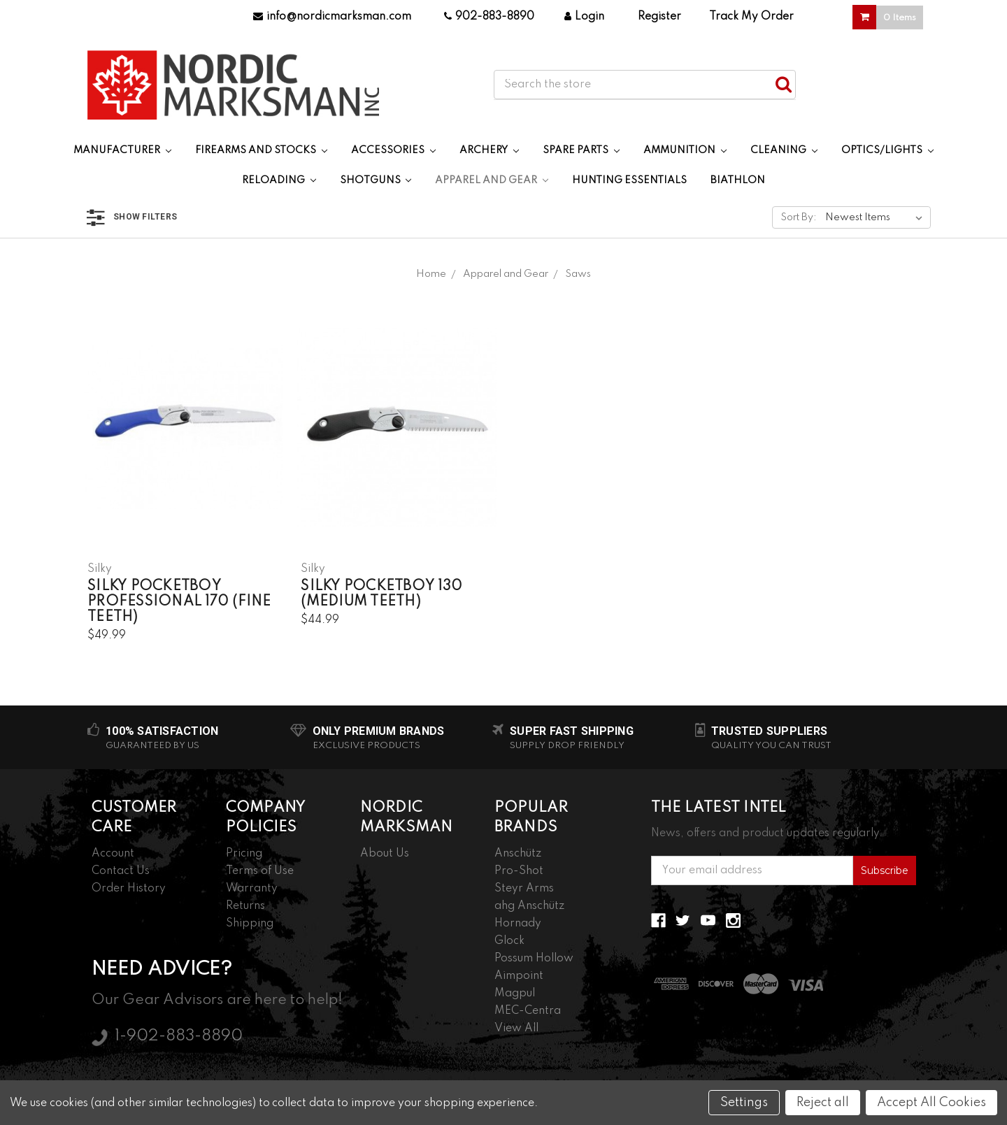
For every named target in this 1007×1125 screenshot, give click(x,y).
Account (113, 853)
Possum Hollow (533, 958)
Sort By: (798, 217)
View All (516, 1028)
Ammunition (685, 150)
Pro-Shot (518, 871)
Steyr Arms (524, 888)
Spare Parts (581, 150)
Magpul (514, 993)
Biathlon (737, 180)
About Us (384, 853)
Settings (744, 1102)
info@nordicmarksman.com (332, 16)
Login (584, 16)
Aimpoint (518, 976)
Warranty (252, 888)
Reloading (279, 180)
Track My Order (751, 16)
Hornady (517, 923)
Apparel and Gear (491, 180)
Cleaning (783, 150)
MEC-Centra (527, 1011)
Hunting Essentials (629, 180)
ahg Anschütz (529, 906)
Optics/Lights (887, 150)
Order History (129, 888)
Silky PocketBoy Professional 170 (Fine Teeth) (179, 602)
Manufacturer (122, 150)
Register (659, 16)
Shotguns (376, 180)
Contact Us (121, 871)
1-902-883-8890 (179, 1036)
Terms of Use (260, 871)
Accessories (393, 150)
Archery (489, 150)
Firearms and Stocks (261, 150)
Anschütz (517, 853)
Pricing (244, 853)
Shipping (249, 923)
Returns (245, 906)
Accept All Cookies (931, 1102)
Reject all (823, 1102)
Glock (509, 941)
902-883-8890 (489, 16)
